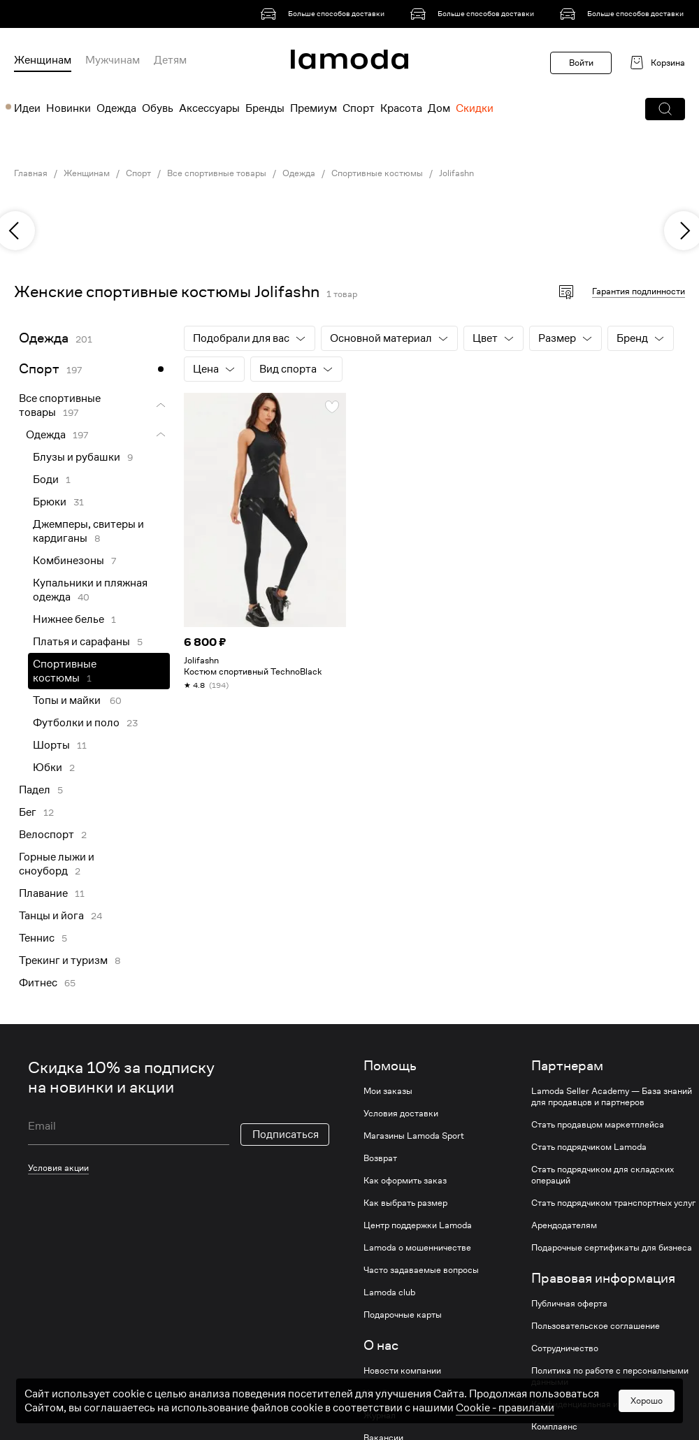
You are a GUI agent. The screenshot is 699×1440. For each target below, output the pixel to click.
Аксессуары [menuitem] (209, 108)
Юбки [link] (47, 768)
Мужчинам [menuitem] (112, 60)
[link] (325, 14)
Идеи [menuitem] (27, 108)
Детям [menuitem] (170, 60)
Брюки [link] (49, 502)
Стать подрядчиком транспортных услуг (613, 1203)
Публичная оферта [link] (569, 1303)
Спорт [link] (138, 173)
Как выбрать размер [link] (405, 1203)
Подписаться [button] (285, 1135)
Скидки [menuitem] (474, 108)
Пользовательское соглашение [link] (595, 1326)
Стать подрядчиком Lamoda (589, 1147)
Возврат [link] (380, 1158)
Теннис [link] (37, 938)
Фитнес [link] (38, 983)
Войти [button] (581, 63)
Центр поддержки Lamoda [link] (417, 1225)
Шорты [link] (51, 745)
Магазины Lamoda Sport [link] (413, 1136)
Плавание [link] (43, 893)
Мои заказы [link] (387, 1091)
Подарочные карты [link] (402, 1314)
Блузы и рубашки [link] (76, 457)
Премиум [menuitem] (313, 108)
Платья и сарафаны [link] (81, 642)
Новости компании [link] (402, 1370)
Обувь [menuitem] (157, 108)
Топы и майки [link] (68, 700)
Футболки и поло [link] (76, 723)
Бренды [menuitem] (264, 108)
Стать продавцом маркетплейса (597, 1124)
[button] (665, 109)
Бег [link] (27, 812)
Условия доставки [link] (400, 1113)
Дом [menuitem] (439, 108)
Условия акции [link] (58, 1168)
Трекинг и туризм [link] (63, 960)
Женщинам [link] (87, 173)
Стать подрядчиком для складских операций (602, 1175)
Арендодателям (564, 1225)
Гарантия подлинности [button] (638, 291)
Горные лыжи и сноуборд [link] (56, 864)
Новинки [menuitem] (68, 108)
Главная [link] (31, 173)
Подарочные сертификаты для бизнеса (611, 1247)
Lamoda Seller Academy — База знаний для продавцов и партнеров (611, 1097)
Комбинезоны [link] (68, 561)
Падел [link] (34, 790)
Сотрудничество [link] (564, 1348)
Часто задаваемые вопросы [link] (421, 1270)
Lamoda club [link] (389, 1292)
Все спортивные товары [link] (216, 173)
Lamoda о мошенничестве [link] (417, 1247)
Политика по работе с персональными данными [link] (610, 1376)
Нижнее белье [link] (68, 619)
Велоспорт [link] (46, 835)
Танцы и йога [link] (51, 916)
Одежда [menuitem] (116, 108)
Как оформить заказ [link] (405, 1180)
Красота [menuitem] (401, 108)
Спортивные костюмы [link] (377, 173)
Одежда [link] (298, 173)
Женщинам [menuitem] (42, 60)
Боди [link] (46, 480)
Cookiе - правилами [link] (505, 1423)
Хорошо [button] (646, 1414)
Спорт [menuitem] (359, 108)
